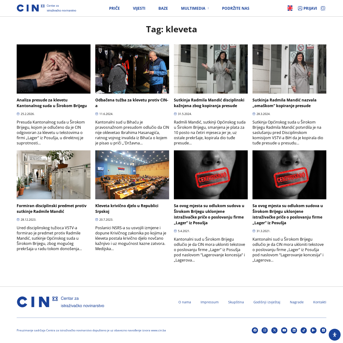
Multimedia (195, 8)
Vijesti (139, 8)
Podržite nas (235, 8)
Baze (163, 8)
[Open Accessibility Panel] (335, 335)
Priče (114, 8)
